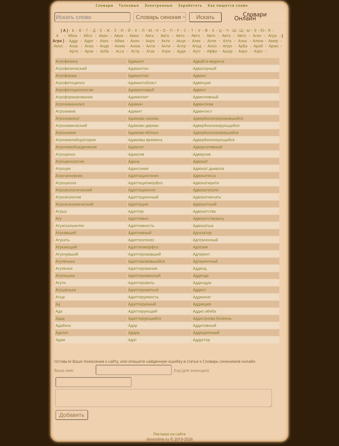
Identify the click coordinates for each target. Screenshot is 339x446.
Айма (119, 40)
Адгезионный (205, 239)
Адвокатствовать (208, 218)
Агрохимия (66, 132)
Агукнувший (67, 254)
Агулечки (64, 268)
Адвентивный (205, 96)
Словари (104, 5)
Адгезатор (202, 232)
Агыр (60, 296)
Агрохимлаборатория (76, 139)
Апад (196, 45)
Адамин (135, 104)
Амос (58, 45)
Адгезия (200, 246)
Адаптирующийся (144, 318)
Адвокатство (204, 211)
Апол (212, 45)
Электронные (159, 5)
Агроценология (70, 161)
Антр (181, 45)
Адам (60, 339)
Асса (120, 51)
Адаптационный (143, 197)
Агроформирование (74, 96)
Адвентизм (203, 104)
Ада (59, 311)
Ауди (181, 51)
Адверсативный (207, 146)
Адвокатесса (204, 175)
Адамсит (136, 146)
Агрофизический (71, 68)
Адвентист (202, 111)
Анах (89, 45)
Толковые (129, 5)
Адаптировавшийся (146, 261)
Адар (132, 325)
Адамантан (138, 68)
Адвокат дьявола (208, 168)
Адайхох (63, 325)
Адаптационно (141, 189)
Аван (103, 35)
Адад (60, 318)
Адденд (199, 268)
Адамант (136, 61)
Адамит (135, 111)
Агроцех (63, 168)
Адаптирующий (142, 311)
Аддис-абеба (204, 311)
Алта (227, 40)
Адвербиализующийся (214, 139)
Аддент (199, 289)
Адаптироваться (143, 289)
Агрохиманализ (70, 104)
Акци (180, 40)
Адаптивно (138, 218)
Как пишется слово (228, 5)
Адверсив (202, 154)
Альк (242, 40)
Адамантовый (141, 89)
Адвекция (202, 82)
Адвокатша (203, 225)
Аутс (197, 51)
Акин (135, 40)
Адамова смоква (143, 118)
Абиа (72, 35)
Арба (242, 45)
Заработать (190, 5)
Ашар (227, 51)
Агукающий (66, 246)
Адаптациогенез (143, 175)
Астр (135, 51)
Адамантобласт (142, 82)
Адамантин (138, 75)
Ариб (258, 45)
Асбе (104, 51)
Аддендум (202, 282)
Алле (211, 40)
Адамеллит (138, 96)
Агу (59, 218)
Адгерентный (205, 261)
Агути (61, 282)
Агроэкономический (74, 204)
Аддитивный (204, 325)
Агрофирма (66, 75)
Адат (132, 339)
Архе (89, 51)
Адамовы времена (145, 139)
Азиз (104, 40)
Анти (150, 45)
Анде (104, 45)
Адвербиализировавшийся (218, 118)
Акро (150, 40)
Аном (135, 45)
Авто (165, 35)
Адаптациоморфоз (145, 182)
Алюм (258, 40)
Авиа (118, 35)
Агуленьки (65, 261)
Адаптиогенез (141, 239)
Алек (196, 40)
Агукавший (66, 232)
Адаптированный (144, 275)
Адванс (199, 75)
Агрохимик (66, 111)
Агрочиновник (69, 175)
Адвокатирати (206, 182)
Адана (133, 161)
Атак (151, 51)
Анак (73, 45)
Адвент (199, 89)
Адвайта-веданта (208, 61)
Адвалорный (204, 68)
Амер (273, 40)
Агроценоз (65, 154)
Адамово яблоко (143, 132)
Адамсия (136, 154)
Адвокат (200, 161)
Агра (272, 35)
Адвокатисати (205, 189)
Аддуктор (201, 339)
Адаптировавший (144, 254)
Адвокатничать (207, 197)
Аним (120, 45)
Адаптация (138, 204)
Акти (165, 40)
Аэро (242, 51)
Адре (88, 40)
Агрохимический (71, 125)
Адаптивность (141, 225)
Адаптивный (139, 232)
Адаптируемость (143, 296)
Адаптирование (142, 268)
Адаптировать (141, 282)
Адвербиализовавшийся (215, 132)
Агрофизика (67, 61)
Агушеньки (66, 289)
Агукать (63, 239)
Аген (257, 35)
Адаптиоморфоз (143, 246)
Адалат (62, 332)
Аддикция (202, 304)
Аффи (212, 51)
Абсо (88, 35)
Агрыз (61, 211)
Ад (58, 304)
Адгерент (201, 254)
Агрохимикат (68, 118)
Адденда (200, 275)
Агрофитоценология (74, 89)
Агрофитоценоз (70, 82)
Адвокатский (204, 204)
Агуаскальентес (70, 225)
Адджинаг (202, 296)
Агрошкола (66, 182)
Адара (133, 332)
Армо (273, 45)
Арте (73, 51)
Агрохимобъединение (76, 146)
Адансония (138, 168)
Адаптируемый (142, 304)
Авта (149, 35)
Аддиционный (206, 332)
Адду (73, 40)
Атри (166, 51)
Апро (227, 45)
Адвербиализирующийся (216, 125)
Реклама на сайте (169, 437)
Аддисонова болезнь (212, 318)
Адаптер (136, 211)
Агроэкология (68, 197)
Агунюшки (65, 275)
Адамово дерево (143, 125)
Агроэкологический (74, 189)
